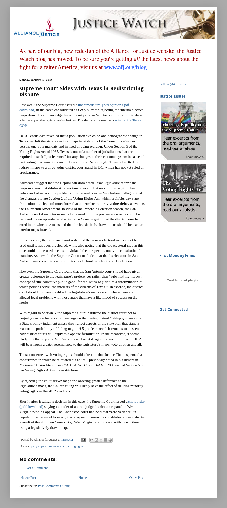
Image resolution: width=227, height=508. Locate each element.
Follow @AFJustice (172, 84)
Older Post (136, 478)
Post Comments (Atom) (54, 486)
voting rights (75, 446)
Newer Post (28, 478)
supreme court (57, 446)
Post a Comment (36, 468)
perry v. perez (39, 446)
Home (83, 478)
